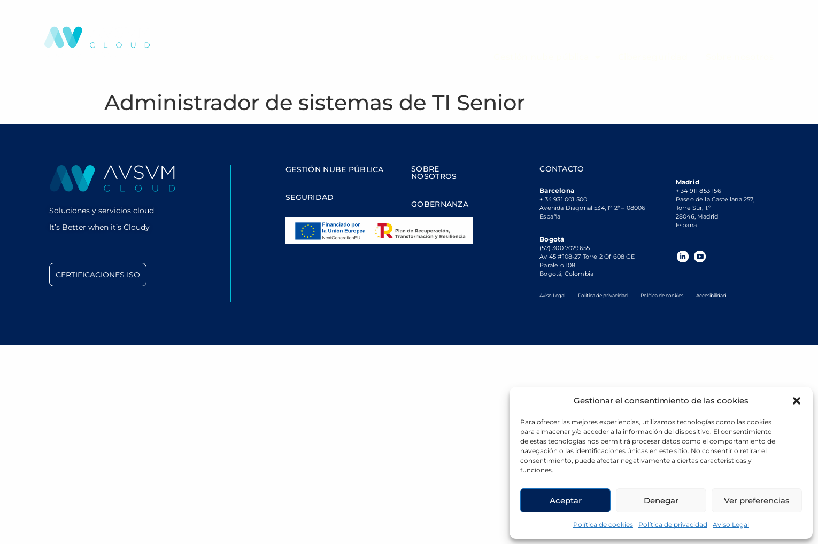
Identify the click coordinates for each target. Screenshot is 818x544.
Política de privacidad (672, 524)
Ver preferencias (757, 500)
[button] (796, 400)
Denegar (661, 500)
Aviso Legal (731, 524)
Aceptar (566, 500)
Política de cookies (603, 524)
